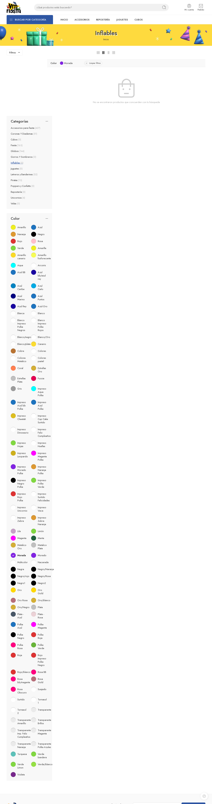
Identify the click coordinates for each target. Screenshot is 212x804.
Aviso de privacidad (67, 759)
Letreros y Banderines (24, 118)
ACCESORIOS (82, 19)
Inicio (106, 39)
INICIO (64, 19)
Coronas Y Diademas (24, 77)
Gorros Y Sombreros (23, 100)
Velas (15, 146)
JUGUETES (122, 19)
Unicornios (18, 141)
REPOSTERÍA (103, 19)
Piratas (16, 123)
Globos (17, 94)
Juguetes (17, 112)
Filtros (12, 52)
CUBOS (138, 19)
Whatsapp (113, 765)
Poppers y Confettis (22, 129)
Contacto (62, 775)
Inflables (17, 106)
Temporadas (13, 793)
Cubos (16, 82)
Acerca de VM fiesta (68, 753)
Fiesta (17, 88)
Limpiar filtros (106, 63)
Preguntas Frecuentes (68, 764)
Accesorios (13, 765)
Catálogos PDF (65, 770)
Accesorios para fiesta (25, 71)
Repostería (18, 135)
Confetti (10, 787)
